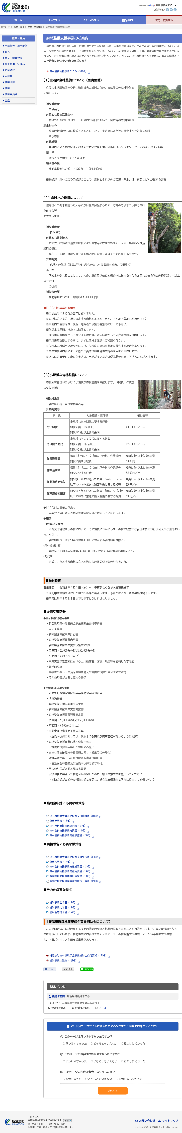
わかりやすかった (75, 1061)
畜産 (7, 100)
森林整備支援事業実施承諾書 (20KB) (68, 835)
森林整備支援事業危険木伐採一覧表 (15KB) (72, 881)
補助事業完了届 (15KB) (60, 907)
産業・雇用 (19, 27)
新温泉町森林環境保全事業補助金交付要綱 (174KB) (76, 955)
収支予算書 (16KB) (58, 820)
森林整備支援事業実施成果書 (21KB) (68, 866)
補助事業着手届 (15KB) (60, 902)
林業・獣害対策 (35, 27)
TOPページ (5, 27)
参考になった (72, 1079)
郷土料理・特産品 (15, 64)
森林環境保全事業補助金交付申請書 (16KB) (72, 816)
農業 (7, 88)
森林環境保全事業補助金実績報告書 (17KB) (72, 857)
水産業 (8, 76)
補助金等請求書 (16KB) (60, 912)
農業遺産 (10, 82)
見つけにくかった (133, 1043)
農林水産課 (58, 996)
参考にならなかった (129, 1079)
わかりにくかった (133, 1061)
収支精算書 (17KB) (58, 861)
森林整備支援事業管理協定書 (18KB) (68, 876)
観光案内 (127, 20)
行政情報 (54, 20)
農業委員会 (11, 94)
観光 (7, 52)
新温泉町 (15, 7)
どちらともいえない (104, 1043)
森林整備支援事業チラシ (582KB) (66, 71)
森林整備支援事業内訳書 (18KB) (65, 830)
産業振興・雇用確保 (16, 46)
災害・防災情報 (163, 20)
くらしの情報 (91, 20)
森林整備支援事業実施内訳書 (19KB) (68, 871)
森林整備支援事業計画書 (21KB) (65, 825)
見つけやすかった (75, 1043)
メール (103, 1008)
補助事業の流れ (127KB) (61, 960)
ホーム (18, 20)
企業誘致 (10, 70)
